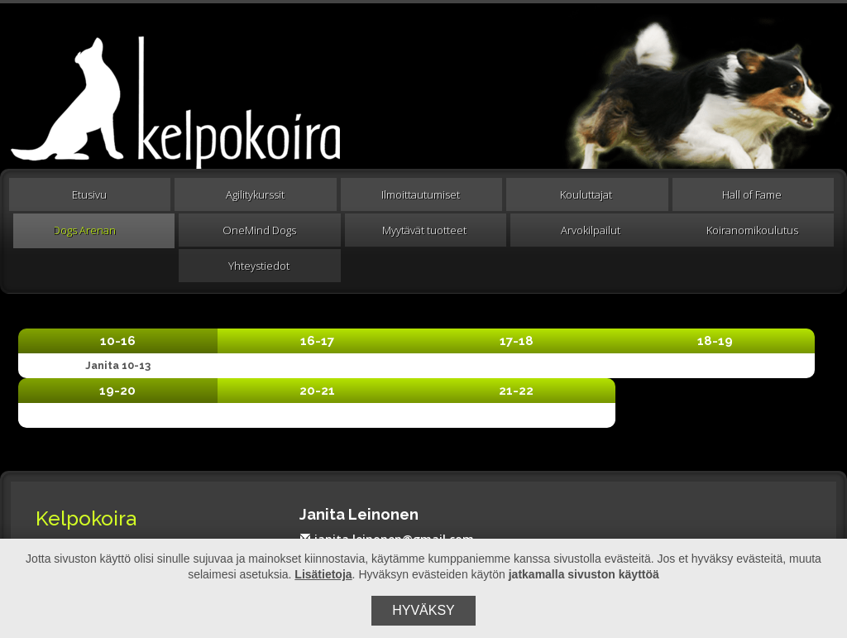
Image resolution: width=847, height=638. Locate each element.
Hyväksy (423, 610)
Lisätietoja (323, 574)
